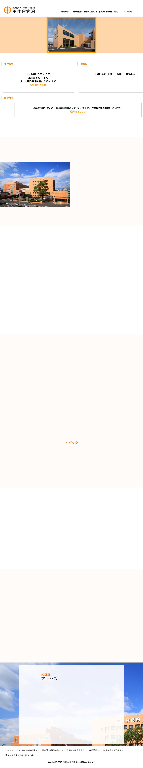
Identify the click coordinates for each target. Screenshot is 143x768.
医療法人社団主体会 (51, 750)
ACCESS (45, 674)
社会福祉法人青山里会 (75, 750)
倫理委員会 (94, 750)
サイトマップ (11, 750)
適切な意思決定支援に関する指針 (20, 755)
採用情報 (128, 12)
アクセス (49, 678)
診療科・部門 (112, 12)
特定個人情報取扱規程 (113, 750)
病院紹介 (65, 12)
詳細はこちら (78, 111)
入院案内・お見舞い (98, 12)
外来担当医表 (38, 85)
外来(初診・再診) (81, 12)
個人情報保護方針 (30, 750)
